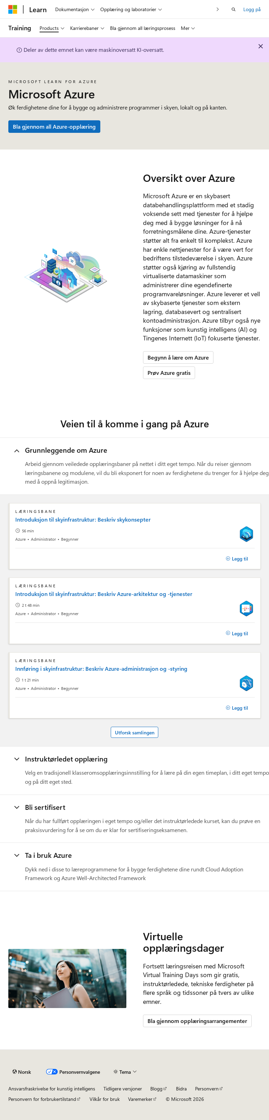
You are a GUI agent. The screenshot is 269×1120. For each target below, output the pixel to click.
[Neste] (218, 9)
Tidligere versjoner (122, 1088)
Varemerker (140, 1099)
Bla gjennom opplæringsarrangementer (197, 1020)
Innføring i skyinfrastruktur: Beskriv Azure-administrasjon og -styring (101, 668)
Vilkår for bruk (105, 1099)
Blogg (156, 1088)
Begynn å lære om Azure (178, 357)
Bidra (181, 1088)
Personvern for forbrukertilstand (42, 1099)
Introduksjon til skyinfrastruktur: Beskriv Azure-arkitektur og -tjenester (103, 593)
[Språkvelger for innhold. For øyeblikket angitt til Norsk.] (21, 1072)
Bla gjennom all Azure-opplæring (54, 126)
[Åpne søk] (234, 9)
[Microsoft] (12, 9)
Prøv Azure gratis (169, 372)
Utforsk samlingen (134, 732)
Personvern (207, 1088)
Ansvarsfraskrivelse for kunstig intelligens (51, 1088)
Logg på (252, 9)
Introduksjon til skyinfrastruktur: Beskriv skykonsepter (83, 519)
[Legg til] (237, 558)
